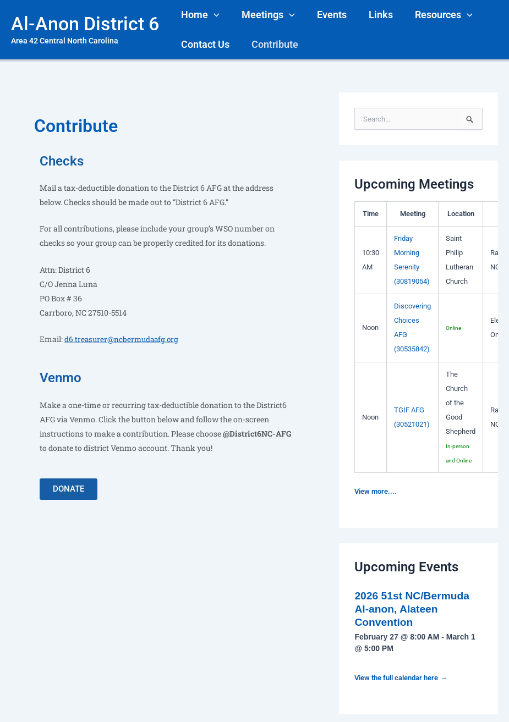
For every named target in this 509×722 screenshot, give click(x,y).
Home (199, 15)
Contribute (271, 44)
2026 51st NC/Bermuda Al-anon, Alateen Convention (414, 608)
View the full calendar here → (405, 677)
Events (326, 14)
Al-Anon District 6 (85, 24)
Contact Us (204, 44)
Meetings (265, 15)
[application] (212, 15)
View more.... (377, 491)
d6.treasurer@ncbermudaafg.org (123, 339)
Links (373, 14)
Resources (434, 15)
